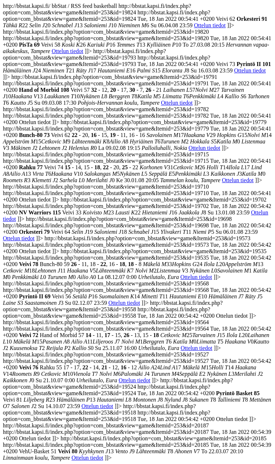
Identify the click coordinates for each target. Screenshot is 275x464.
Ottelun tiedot (210, 25)
